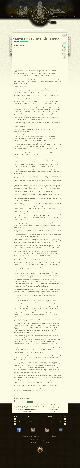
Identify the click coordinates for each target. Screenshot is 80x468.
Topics (16, 424)
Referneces (18, 419)
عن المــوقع (49, 421)
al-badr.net (22, 45)
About (18, 16)
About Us (30, 421)
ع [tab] (64, 35)
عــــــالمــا (62, 421)
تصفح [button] (67, 16)
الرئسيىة (73, 16)
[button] (64, 43)
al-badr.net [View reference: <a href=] (17, 45)
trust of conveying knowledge (30, 409)
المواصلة (55, 16)
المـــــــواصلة (49, 419)
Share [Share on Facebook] (16, 41)
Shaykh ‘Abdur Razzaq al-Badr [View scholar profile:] (21, 43)
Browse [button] (12, 16)
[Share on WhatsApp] (64, 50)
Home (6, 16)
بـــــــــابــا (62, 424)
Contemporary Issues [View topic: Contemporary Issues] (19, 47)
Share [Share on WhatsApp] (26, 41)
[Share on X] (64, 47)
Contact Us (30, 419)
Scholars (17, 421)
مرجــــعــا (62, 419)
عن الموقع (61, 16)
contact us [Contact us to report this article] (30, 401)
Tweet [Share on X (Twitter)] (21, 41)
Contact (24, 16)
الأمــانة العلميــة (54, 409)
